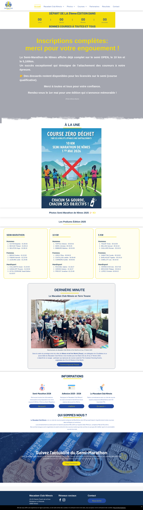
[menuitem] (39, 6)
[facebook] (60, 500)
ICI (94, 212)
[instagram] (63, 500)
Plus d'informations (119, 508)
